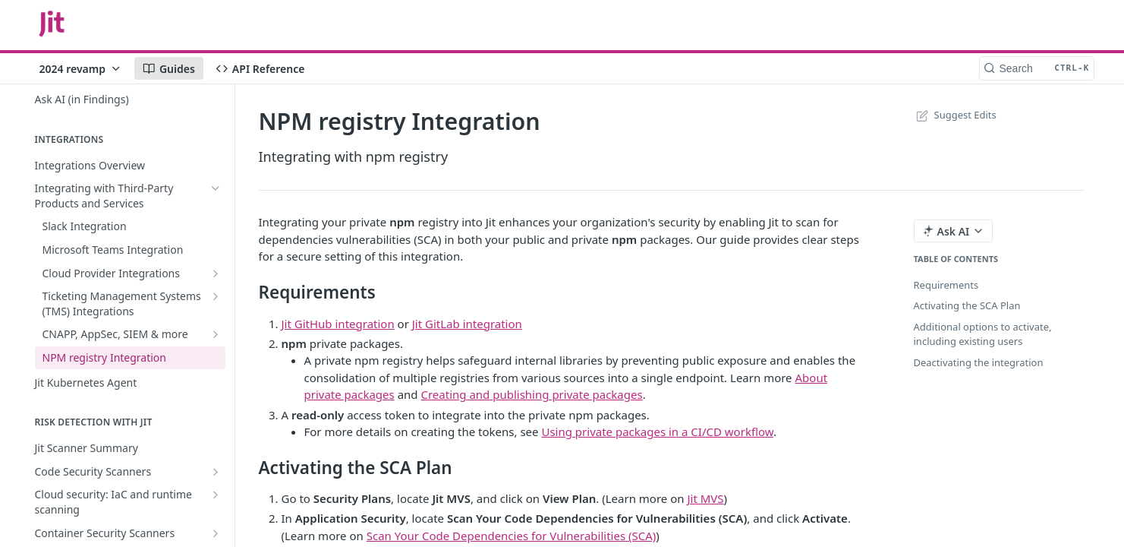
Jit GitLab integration (467, 323)
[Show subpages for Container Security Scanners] (215, 533)
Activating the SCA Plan (967, 305)
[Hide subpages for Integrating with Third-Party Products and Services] (215, 188)
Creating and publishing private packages (531, 394)
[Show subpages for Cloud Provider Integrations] (215, 273)
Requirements (946, 285)
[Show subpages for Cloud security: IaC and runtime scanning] (215, 495)
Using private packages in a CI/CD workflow (657, 431)
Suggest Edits (955, 115)
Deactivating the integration (979, 362)
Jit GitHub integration (338, 323)
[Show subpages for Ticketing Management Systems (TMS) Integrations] (215, 296)
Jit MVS (705, 498)
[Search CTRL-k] (1037, 68)
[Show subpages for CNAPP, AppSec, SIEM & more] (215, 334)
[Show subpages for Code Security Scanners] (215, 472)
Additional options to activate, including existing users (983, 334)
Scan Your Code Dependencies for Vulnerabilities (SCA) (511, 535)
